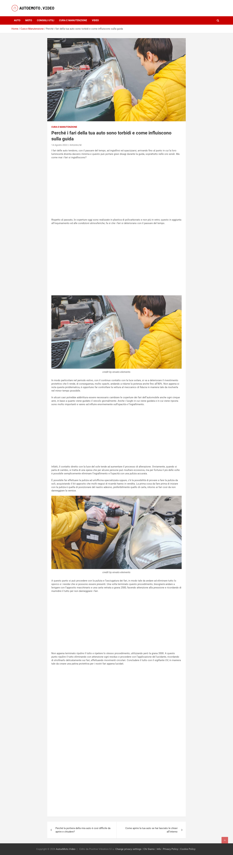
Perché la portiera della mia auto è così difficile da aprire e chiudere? (82, 830)
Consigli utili (45, 20)
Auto (17, 20)
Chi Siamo (149, 849)
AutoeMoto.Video (65, 849)
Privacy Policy (170, 849)
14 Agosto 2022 (59, 145)
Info (159, 849)
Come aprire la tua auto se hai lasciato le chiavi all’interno (151, 830)
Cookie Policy (187, 849)
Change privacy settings (128, 849)
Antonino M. (76, 145)
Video (95, 20)
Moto (28, 20)
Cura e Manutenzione (73, 20)
